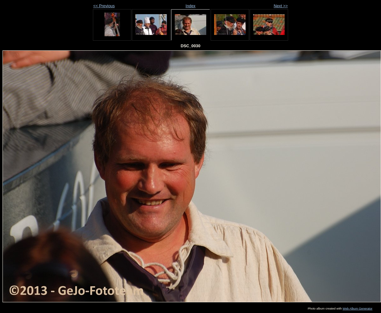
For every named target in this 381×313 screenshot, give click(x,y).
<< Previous (104, 5)
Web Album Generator (357, 308)
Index (190, 5)
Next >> (281, 5)
